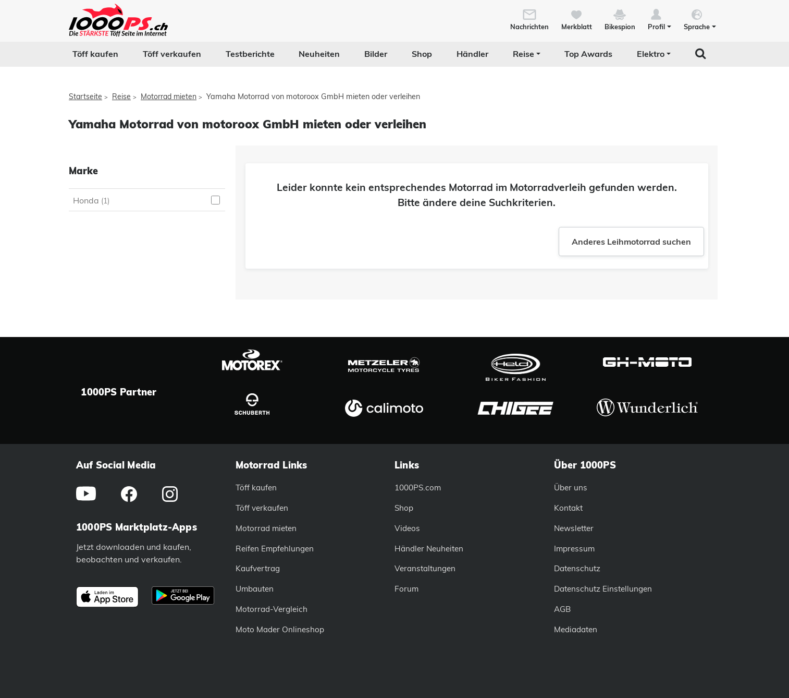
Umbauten (255, 589)
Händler (472, 54)
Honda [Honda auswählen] (91, 200)
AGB (562, 609)
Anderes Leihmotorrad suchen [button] (631, 241)
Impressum (574, 548)
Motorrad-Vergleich (271, 609)
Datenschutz (577, 568)
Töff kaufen (95, 54)
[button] (659, 19)
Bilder (375, 54)
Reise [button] (523, 54)
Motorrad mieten (168, 96)
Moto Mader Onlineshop (280, 629)
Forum (406, 589)
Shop (422, 54)
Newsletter (574, 528)
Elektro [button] (650, 54)
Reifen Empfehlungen (275, 548)
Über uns (570, 487)
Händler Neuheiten (428, 548)
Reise (121, 96)
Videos (407, 528)
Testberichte (250, 54)
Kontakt (568, 508)
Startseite (85, 96)
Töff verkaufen (172, 54)
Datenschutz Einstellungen (603, 589)
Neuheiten (319, 54)
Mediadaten (575, 629)
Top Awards (588, 54)
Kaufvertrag (258, 568)
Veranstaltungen (424, 568)
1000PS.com (417, 487)
